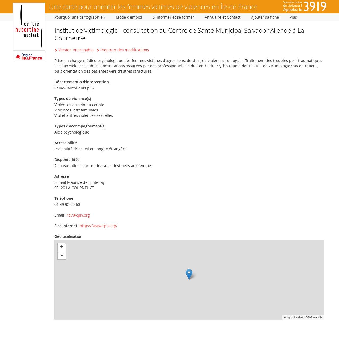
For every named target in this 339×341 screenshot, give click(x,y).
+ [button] (61, 247)
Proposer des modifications (124, 49)
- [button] (61, 255)
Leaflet (298, 317)
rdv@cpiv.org (78, 215)
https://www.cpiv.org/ (98, 225)
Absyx (288, 317)
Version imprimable (76, 49)
